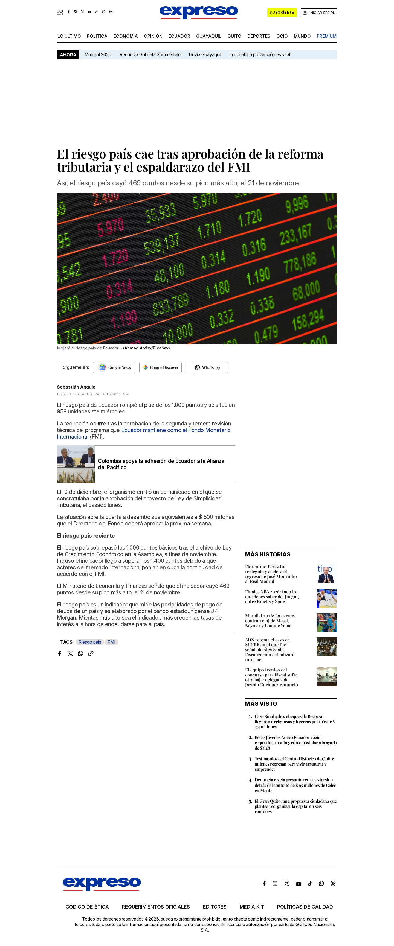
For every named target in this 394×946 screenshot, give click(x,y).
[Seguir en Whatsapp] (207, 367)
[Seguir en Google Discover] (160, 367)
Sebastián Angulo (76, 387)
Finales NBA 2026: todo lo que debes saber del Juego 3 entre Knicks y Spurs (272, 596)
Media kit (252, 906)
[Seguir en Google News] (114, 367)
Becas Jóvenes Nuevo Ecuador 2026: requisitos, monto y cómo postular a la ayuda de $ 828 (296, 742)
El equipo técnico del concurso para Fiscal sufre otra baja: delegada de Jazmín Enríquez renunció (271, 677)
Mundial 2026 (98, 54)
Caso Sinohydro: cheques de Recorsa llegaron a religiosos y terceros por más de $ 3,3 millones (295, 721)
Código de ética (87, 906)
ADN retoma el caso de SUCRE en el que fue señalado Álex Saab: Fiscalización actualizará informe (269, 649)
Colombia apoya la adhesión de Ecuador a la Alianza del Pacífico (161, 464)
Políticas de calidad (305, 906)
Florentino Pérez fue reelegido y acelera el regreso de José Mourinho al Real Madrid (271, 573)
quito (234, 36)
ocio (282, 36)
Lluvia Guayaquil (205, 54)
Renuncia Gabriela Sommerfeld (150, 54)
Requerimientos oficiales (156, 906)
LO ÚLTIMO (69, 36)
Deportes (258, 36)
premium (327, 36)
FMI (111, 642)
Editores (215, 906)
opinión (153, 36)
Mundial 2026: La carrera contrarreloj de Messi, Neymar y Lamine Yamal (270, 620)
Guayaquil (208, 36)
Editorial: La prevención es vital (259, 54)
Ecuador (179, 36)
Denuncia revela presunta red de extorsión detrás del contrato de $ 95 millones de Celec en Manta (295, 785)
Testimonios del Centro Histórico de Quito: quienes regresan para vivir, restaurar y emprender (294, 764)
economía (126, 36)
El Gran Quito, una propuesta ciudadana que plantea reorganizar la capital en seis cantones (296, 806)
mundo (302, 36)
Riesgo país (90, 642)
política (97, 36)
